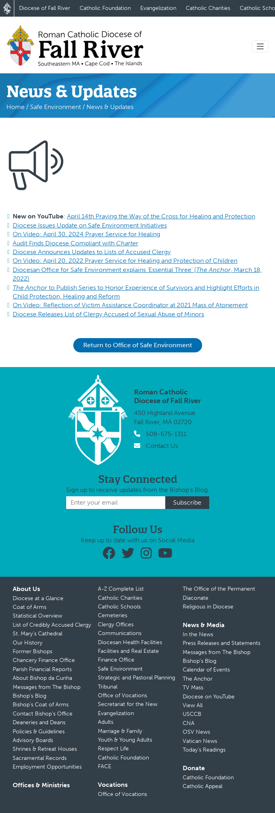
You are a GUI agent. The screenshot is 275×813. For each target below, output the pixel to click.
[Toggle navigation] (260, 46)
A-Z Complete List (121, 588)
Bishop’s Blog (29, 695)
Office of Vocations (122, 695)
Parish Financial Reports (42, 669)
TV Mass (193, 687)
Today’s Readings (204, 749)
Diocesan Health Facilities (130, 642)
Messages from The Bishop (46, 687)
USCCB (192, 714)
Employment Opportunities (47, 766)
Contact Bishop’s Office (43, 713)
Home (15, 107)
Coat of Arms (29, 607)
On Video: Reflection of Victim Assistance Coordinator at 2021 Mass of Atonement (130, 305)
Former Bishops (32, 651)
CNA (189, 723)
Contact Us (162, 446)
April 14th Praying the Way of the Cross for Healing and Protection (161, 216)
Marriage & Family (120, 731)
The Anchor (197, 678)
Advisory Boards (33, 740)
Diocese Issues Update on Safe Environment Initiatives (90, 225)
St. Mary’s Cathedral (37, 633)
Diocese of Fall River (44, 8)
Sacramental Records (40, 758)
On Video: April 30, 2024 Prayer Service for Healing (86, 234)
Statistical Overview (37, 615)
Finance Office (116, 659)
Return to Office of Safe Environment (137, 345)
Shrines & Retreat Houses (45, 749)
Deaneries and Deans (39, 722)
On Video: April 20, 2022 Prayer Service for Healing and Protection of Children (125, 260)
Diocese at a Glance (38, 598)
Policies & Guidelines (39, 731)
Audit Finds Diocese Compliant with (75, 243)
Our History (27, 642)
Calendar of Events (206, 669)
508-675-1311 (166, 434)
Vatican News (200, 741)
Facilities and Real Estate (128, 651)
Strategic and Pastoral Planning (136, 677)
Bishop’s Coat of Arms (41, 704)
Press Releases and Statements (221, 643)
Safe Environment (55, 107)
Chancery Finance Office (44, 660)
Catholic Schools (119, 606)
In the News (198, 634)
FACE (104, 766)
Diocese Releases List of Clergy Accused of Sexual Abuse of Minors (108, 314)
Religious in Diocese (208, 606)
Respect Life (113, 748)
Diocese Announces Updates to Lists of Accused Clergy (92, 252)
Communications (119, 633)
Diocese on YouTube (209, 696)
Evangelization (158, 8)
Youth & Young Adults (125, 739)
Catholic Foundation (105, 8)
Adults (105, 722)
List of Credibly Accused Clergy (52, 625)
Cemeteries (112, 615)
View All (192, 705)
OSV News (196, 732)
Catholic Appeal (202, 786)
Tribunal (107, 686)
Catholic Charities (208, 8)
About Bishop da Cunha (42, 678)
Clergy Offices (116, 624)
